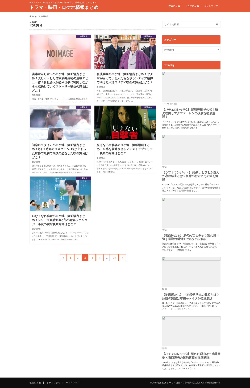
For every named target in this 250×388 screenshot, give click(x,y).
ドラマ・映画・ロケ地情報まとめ (64, 7)
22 (114, 257)
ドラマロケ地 (192, 6)
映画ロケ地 (174, 6)
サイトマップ (211, 6)
